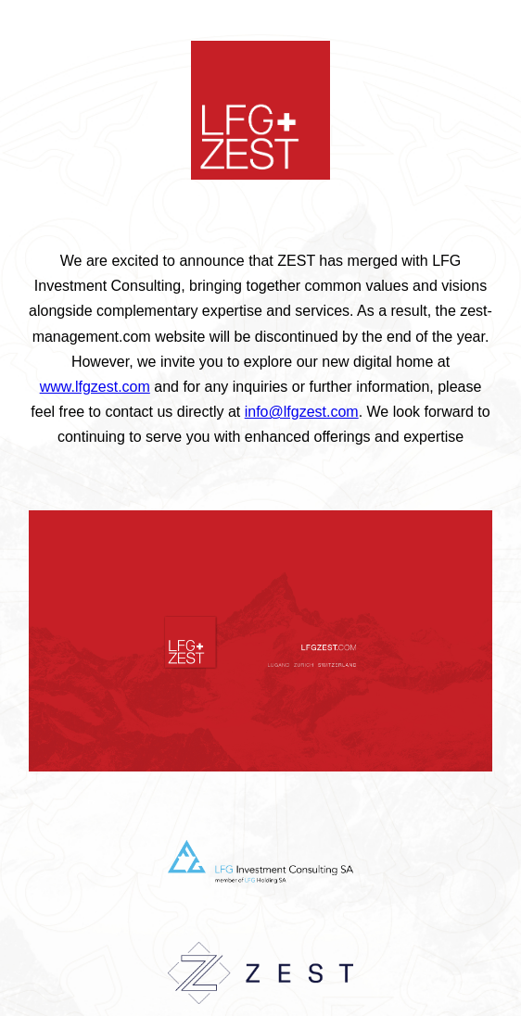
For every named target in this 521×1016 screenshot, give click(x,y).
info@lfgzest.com (302, 412)
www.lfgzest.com (95, 387)
